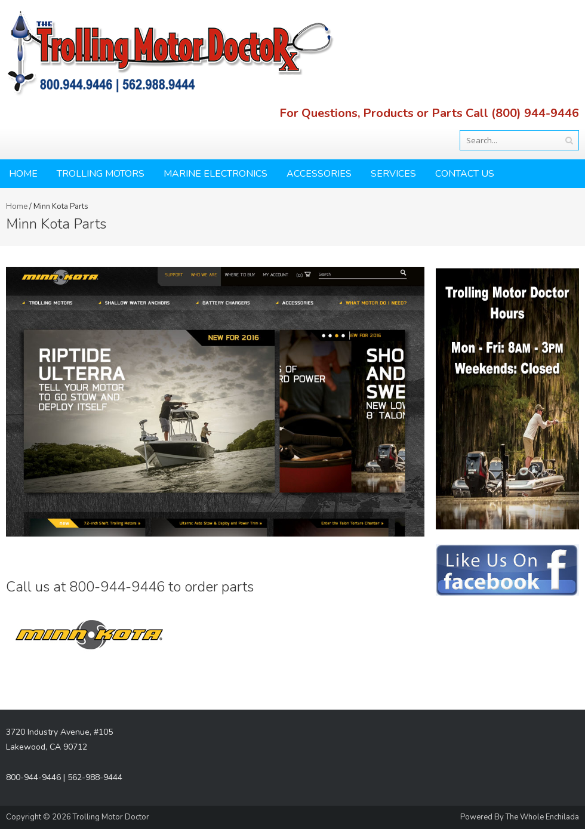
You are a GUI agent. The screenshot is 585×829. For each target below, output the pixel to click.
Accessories (319, 173)
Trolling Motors (100, 173)
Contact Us (464, 173)
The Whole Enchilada (542, 817)
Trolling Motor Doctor (111, 817)
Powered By (483, 817)
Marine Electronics (215, 173)
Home (23, 173)
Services (393, 173)
